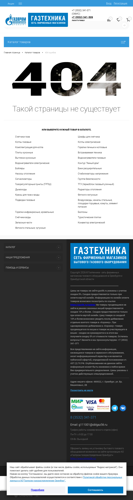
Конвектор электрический (91, 222)
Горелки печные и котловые (92, 147)
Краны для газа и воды (27, 194)
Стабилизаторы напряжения (93, 173)
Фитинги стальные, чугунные (30, 228)
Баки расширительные (90, 168)
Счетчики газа (22, 136)
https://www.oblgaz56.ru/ (83, 458)
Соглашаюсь (95, 490)
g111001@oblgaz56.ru (93, 424)
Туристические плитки (89, 217)
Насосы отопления (25, 173)
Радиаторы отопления (90, 189)
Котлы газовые (23, 142)
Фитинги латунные (87, 194)
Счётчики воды (23, 217)
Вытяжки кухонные (25, 158)
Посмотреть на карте (81, 390)
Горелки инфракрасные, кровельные (34, 212)
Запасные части (23, 222)
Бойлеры (20, 168)
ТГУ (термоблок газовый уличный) (96, 184)
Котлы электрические (89, 142)
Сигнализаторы (23, 179)
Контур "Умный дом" (88, 163)
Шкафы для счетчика (89, 136)
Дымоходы (21, 189)
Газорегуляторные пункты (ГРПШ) (33, 184)
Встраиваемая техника (90, 152)
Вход (108, 3)
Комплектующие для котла (29, 147)
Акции (11, 3)
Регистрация (120, 3)
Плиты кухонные (24, 152)
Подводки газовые (25, 200)
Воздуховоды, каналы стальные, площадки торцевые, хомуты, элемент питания (98, 203)
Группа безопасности (89, 179)
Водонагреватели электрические (32, 163)
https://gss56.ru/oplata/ (83, 304)
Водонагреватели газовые (92, 158)
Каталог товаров (66, 42)
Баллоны (82, 212)
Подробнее (37, 490)
